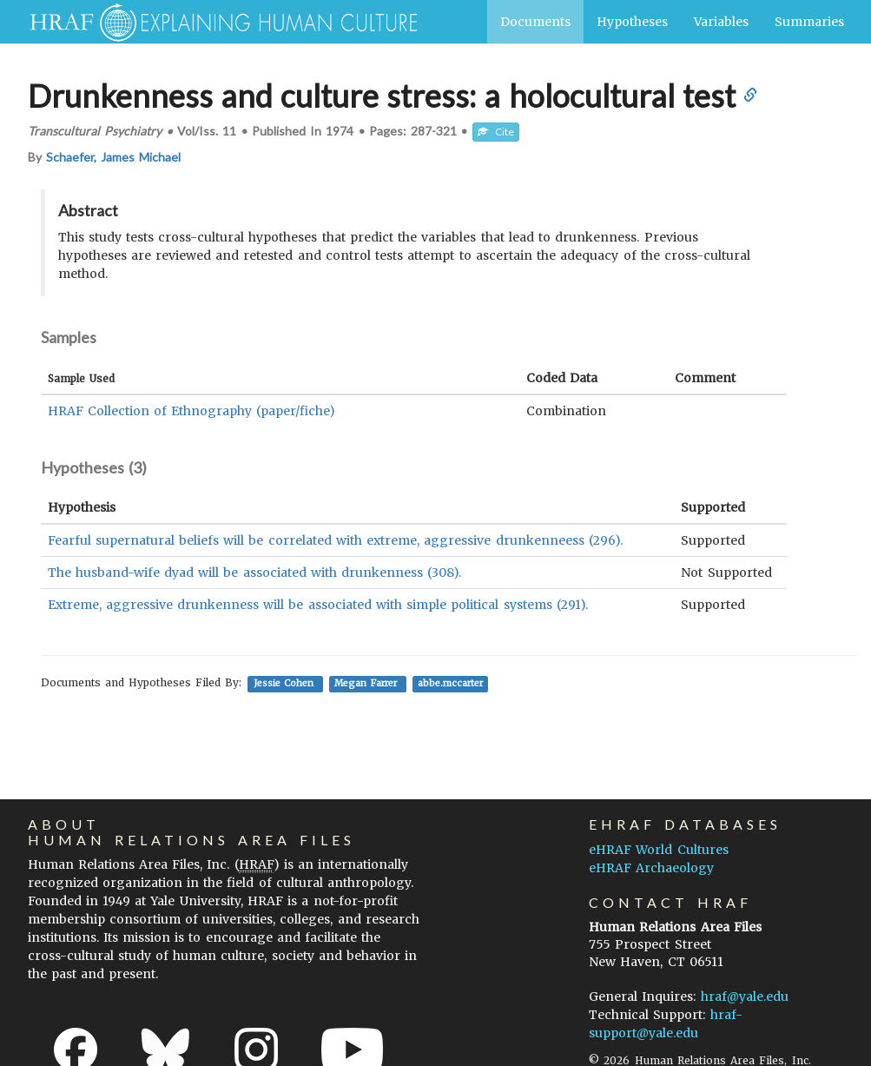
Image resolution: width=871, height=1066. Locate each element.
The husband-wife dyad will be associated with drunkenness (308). (255, 572)
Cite (496, 131)
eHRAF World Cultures (658, 849)
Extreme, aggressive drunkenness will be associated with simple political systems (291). (318, 604)
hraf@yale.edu (745, 996)
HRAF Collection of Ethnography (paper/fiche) (192, 411)
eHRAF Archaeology (651, 868)
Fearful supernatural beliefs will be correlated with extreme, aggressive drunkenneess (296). (335, 540)
